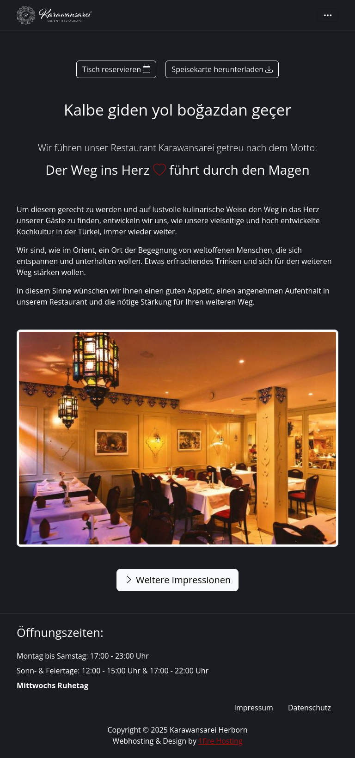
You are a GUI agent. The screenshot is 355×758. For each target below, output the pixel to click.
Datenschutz (309, 708)
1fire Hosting (220, 741)
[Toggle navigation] (327, 15)
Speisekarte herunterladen (222, 69)
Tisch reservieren (116, 69)
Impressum (253, 708)
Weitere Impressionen (177, 580)
